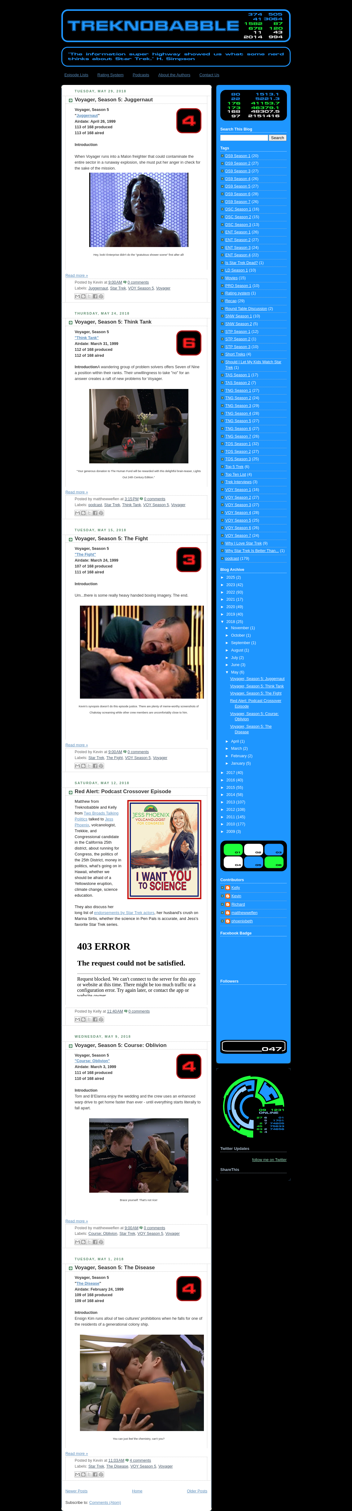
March (237, 748)
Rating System (110, 75)
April (235, 741)
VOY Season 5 (141, 288)
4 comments (140, 1460)
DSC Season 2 (238, 217)
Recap (230, 301)
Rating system (237, 293)
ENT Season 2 (238, 240)
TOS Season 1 (238, 444)
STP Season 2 (237, 339)
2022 (231, 592)
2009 (231, 831)
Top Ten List (235, 474)
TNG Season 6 (238, 428)
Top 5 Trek (234, 467)
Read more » (76, 275)
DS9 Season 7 (237, 202)
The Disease (88, 1283)
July (235, 658)
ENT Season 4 (238, 255)
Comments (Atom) (105, 1502)
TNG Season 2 (238, 398)
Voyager (163, 288)
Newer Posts (76, 1491)
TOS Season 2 (238, 451)
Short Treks (235, 354)
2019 (231, 614)
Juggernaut (87, 115)
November (240, 628)
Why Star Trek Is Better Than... (252, 551)
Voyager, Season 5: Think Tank (113, 322)
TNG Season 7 (238, 436)
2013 (231, 802)
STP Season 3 (237, 347)
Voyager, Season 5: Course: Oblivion (121, 1045)
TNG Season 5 (238, 421)
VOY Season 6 (238, 528)
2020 (231, 607)
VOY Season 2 (238, 497)
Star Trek (118, 288)
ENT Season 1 (238, 232)
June (236, 665)
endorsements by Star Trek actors (124, 913)
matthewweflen (244, 913)
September (241, 643)
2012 (231, 809)
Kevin (236, 896)
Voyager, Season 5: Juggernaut (114, 100)
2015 (231, 787)
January (238, 763)
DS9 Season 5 (237, 186)
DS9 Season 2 (237, 163)
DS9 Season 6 (237, 194)
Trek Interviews (238, 482)
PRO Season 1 (238, 286)
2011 (231, 817)
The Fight (114, 758)
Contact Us (209, 75)
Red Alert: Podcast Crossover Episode (123, 791)
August (237, 650)
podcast (95, 505)
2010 (231, 824)
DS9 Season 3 (237, 171)
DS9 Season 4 (237, 179)
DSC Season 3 (238, 225)
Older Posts (197, 1491)
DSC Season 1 (238, 209)
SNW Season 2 (238, 324)
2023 (231, 585)
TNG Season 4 (238, 413)
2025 (231, 577)
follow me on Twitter (269, 1160)
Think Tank (131, 505)
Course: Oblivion (102, 1233)
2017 (231, 773)
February (239, 756)
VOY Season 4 (238, 512)
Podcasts (141, 75)
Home (137, 1491)
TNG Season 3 (238, 406)
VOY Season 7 (238, 535)
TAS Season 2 (237, 383)
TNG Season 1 (238, 390)
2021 (231, 599)
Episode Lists (76, 75)
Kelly (235, 888)
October (238, 635)
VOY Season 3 (238, 505)
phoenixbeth (242, 921)
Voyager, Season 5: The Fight (111, 538)
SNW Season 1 (238, 316)
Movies (231, 278)
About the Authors (174, 75)
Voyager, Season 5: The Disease (115, 1267)
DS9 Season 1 (237, 156)
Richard (238, 904)
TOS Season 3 (238, 459)
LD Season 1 (236, 270)
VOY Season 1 (238, 490)
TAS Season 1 (237, 375)
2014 (231, 795)
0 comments (138, 282)
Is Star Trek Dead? (241, 263)
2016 (231, 780)
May (235, 672)
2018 (231, 622)
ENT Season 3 (238, 247)
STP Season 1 (237, 331)
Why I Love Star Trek (243, 543)
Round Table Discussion (246, 309)
